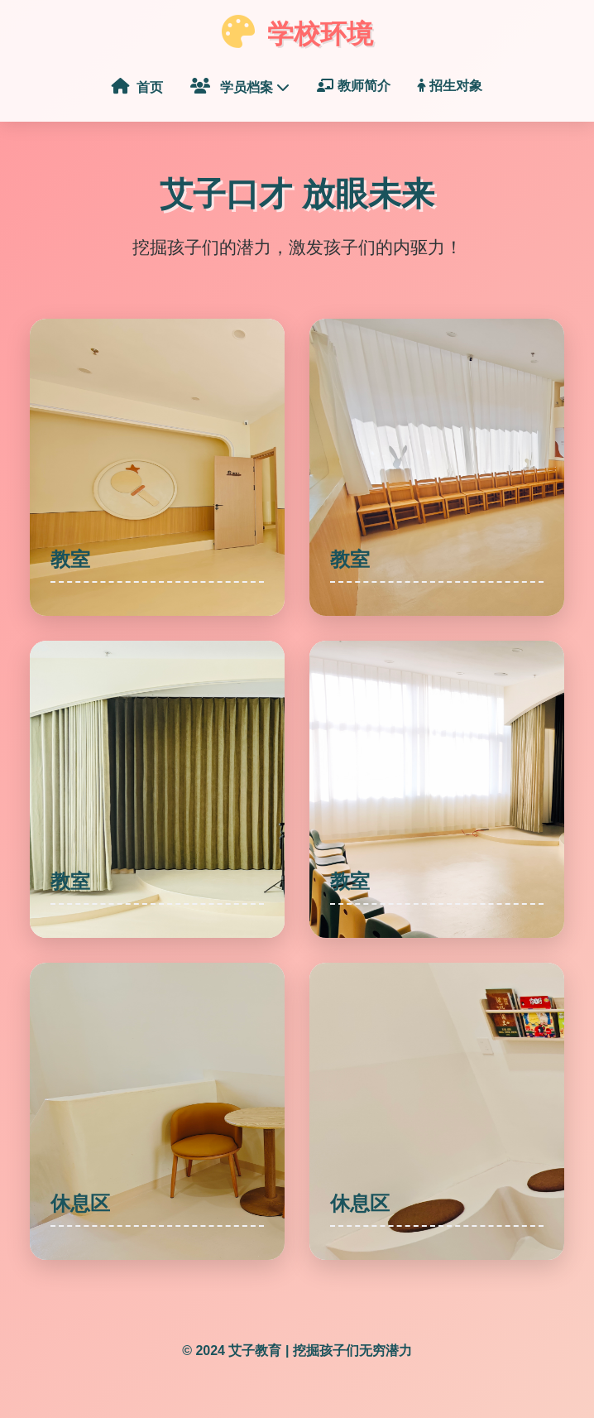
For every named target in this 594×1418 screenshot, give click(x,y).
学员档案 (240, 86)
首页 (137, 86)
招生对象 (450, 86)
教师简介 (353, 86)
